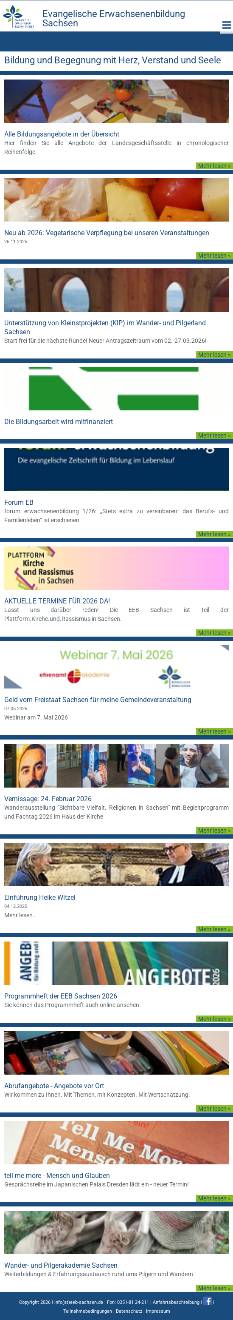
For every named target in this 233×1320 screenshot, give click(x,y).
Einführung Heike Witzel (40, 897)
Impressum (158, 1311)
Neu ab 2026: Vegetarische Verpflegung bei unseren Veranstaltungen (106, 233)
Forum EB (19, 502)
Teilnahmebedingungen (87, 1311)
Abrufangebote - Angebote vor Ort (54, 1086)
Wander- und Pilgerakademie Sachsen (61, 1265)
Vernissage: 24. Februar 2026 (48, 799)
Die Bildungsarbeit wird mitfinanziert (58, 422)
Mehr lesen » (214, 165)
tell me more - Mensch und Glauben (57, 1176)
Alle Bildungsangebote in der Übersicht (61, 134)
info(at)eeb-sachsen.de (78, 1302)
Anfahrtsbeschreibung (176, 1302)
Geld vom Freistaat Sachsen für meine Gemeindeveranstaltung (97, 700)
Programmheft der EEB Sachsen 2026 (60, 996)
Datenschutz (129, 1311)
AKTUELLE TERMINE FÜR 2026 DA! (57, 601)
